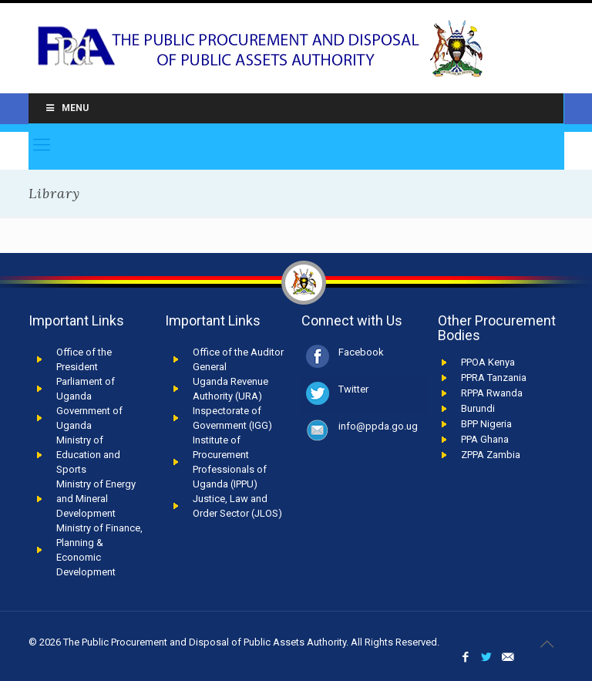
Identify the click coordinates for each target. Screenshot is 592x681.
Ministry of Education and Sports (88, 454)
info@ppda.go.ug (378, 426)
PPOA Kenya (488, 362)
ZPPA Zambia (490, 454)
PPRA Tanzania (493, 377)
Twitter (353, 389)
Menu (66, 108)
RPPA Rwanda (492, 393)
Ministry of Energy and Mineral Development (96, 498)
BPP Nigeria (486, 424)
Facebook (361, 352)
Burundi (478, 408)
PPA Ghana (485, 439)
